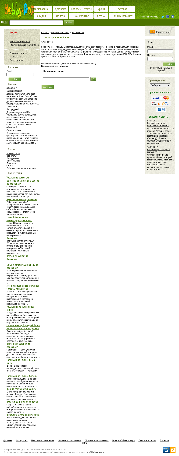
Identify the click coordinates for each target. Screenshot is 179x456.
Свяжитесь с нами (147, 440)
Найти (69, 22)
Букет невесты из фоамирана (21, 199)
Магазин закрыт (14, 91)
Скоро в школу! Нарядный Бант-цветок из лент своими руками (23, 327)
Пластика (11, 163)
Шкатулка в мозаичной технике (23, 414)
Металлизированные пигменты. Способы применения (22, 287)
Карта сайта (15, 56)
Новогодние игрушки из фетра (22, 402)
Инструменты (13, 158)
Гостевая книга (17, 60)
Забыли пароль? (164, 69)
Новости (12, 84)
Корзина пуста (163, 32)
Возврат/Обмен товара (123, 440)
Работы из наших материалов (24, 45)
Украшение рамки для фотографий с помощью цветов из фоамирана (22, 180)
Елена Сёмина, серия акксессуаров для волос (19, 219)
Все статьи (11, 156)
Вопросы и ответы (18, 53)
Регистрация (156, 68)
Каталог (45, 32)
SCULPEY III (78, 32)
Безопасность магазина (42, 440)
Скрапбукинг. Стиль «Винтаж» (22, 376)
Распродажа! (12, 109)
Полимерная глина (60, 32)
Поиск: (4, 22)
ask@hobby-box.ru (95, 452)
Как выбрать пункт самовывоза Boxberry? (158, 124)
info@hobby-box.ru (149, 17)
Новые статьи (13, 153)
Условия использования (69, 440)
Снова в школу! (14, 130)
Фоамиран (11, 238)
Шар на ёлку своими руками (21, 389)
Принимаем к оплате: (160, 92)
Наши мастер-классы (20, 41)
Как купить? (21, 440)
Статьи (9, 165)
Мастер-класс (13, 161)
